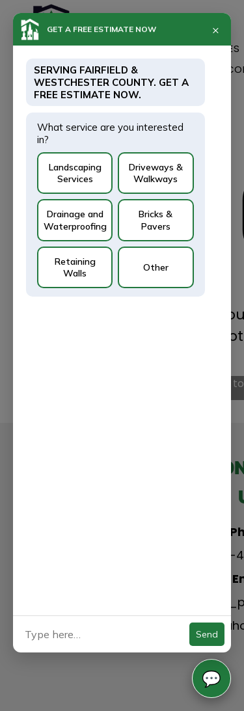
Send (207, 634)
